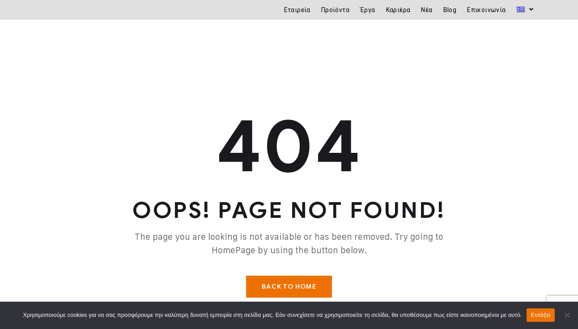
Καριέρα (398, 9)
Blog (450, 9)
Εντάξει (541, 315)
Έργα (367, 9)
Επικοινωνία (486, 9)
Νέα (426, 9)
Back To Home (289, 286)
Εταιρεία (297, 9)
